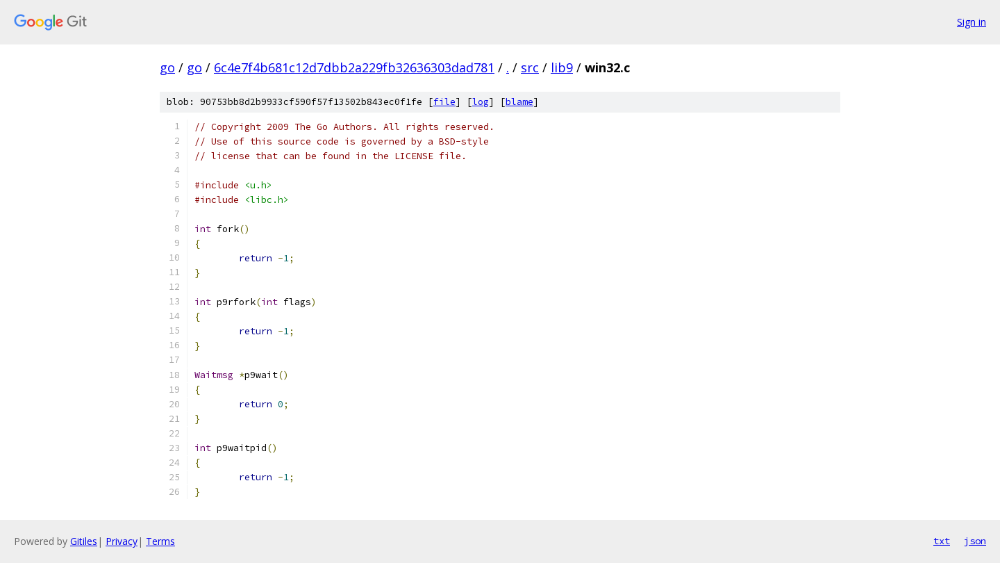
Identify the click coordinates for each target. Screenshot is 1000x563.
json (975, 541)
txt (941, 541)
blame (519, 102)
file (444, 102)
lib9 (562, 67)
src (530, 67)
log (480, 102)
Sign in (971, 21)
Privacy (122, 541)
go (167, 67)
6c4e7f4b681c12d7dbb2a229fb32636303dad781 (354, 67)
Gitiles (83, 541)
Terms (160, 541)
